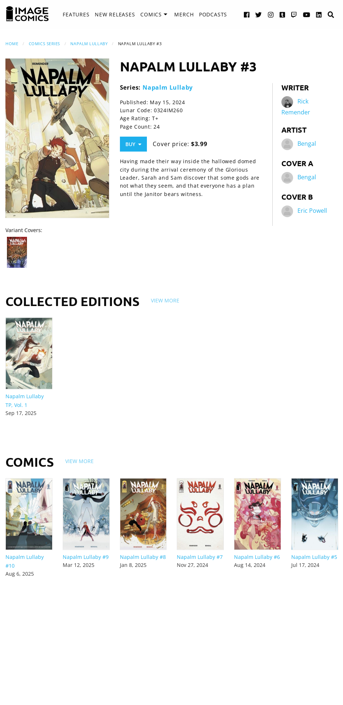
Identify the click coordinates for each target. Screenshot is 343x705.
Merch (184, 14)
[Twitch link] (294, 14)
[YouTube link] (307, 14)
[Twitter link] (258, 14)
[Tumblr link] (282, 14)
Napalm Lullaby (89, 43)
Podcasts (213, 14)
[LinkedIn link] (319, 14)
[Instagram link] (271, 14)
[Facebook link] (247, 14)
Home (11, 43)
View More (165, 300)
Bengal (306, 144)
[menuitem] (76, 14)
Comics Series (44, 43)
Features (76, 14)
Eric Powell (312, 211)
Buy (133, 144)
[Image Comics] (27, 14)
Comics (151, 14)
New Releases (115, 14)
